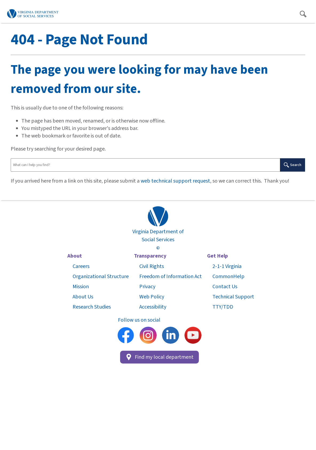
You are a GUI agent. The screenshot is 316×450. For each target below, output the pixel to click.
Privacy (147, 286)
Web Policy (151, 297)
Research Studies (92, 307)
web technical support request (175, 181)
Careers (81, 266)
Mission (81, 286)
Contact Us (224, 286)
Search (292, 165)
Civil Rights (151, 266)
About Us (83, 297)
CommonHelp (228, 276)
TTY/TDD (222, 307)
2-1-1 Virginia (227, 266)
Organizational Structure (101, 276)
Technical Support (233, 297)
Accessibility (152, 307)
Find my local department (159, 357)
